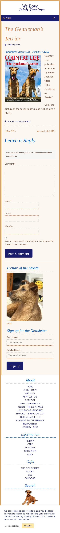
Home (30, 386)
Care (30, 444)
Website (8, 226)
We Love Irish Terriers (29, 7)
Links (30, 454)
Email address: (14, 350)
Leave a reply (24, 121)
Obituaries (30, 451)
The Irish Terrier (30, 468)
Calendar (30, 478)
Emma (9, 323)
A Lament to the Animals (30, 420)
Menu (7, 18)
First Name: (12, 337)
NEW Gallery (30, 423)
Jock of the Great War (30, 407)
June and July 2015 (46, 131)
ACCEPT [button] (28, 526)
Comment (10, 163)
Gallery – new (30, 427)
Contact (30, 400)
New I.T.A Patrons (30, 403)
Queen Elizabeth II (30, 417)
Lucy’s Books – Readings (30, 410)
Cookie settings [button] (12, 526)
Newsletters (30, 396)
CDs (30, 475)
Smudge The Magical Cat (30, 413)
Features (30, 447)
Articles (11, 121)
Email (8, 213)
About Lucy (30, 390)
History (30, 441)
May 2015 (10, 131)
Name (8, 201)
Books (30, 471)
